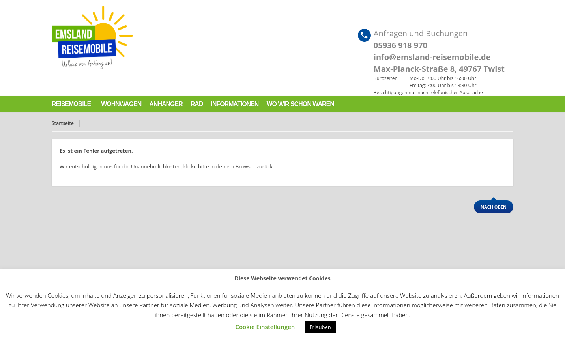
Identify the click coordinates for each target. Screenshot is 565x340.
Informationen (234, 104)
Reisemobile (71, 104)
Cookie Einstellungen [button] (265, 327)
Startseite (63, 123)
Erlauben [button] (320, 327)
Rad (197, 104)
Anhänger (165, 104)
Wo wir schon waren (300, 104)
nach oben (494, 207)
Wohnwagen (121, 104)
